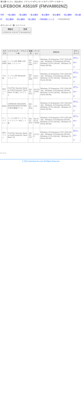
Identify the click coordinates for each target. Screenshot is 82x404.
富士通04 (45, 15)
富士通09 (21, 19)
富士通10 (32, 19)
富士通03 (34, 15)
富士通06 (68, 15)
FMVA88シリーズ (47, 19)
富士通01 (12, 15)
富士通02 (23, 15)
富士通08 (10, 19)
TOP (2, 15)
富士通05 (56, 15)
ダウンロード (76, 62)
